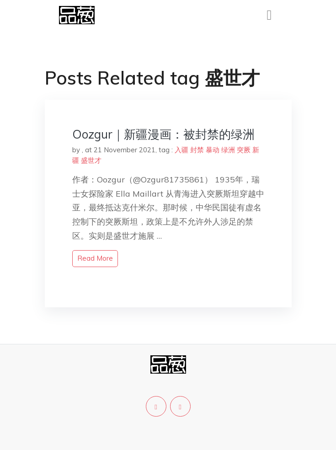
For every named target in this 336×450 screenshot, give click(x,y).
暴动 (212, 149)
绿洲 (228, 149)
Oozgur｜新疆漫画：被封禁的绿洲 (163, 134)
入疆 (181, 149)
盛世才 (91, 160)
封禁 (197, 149)
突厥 (244, 149)
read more (95, 258)
